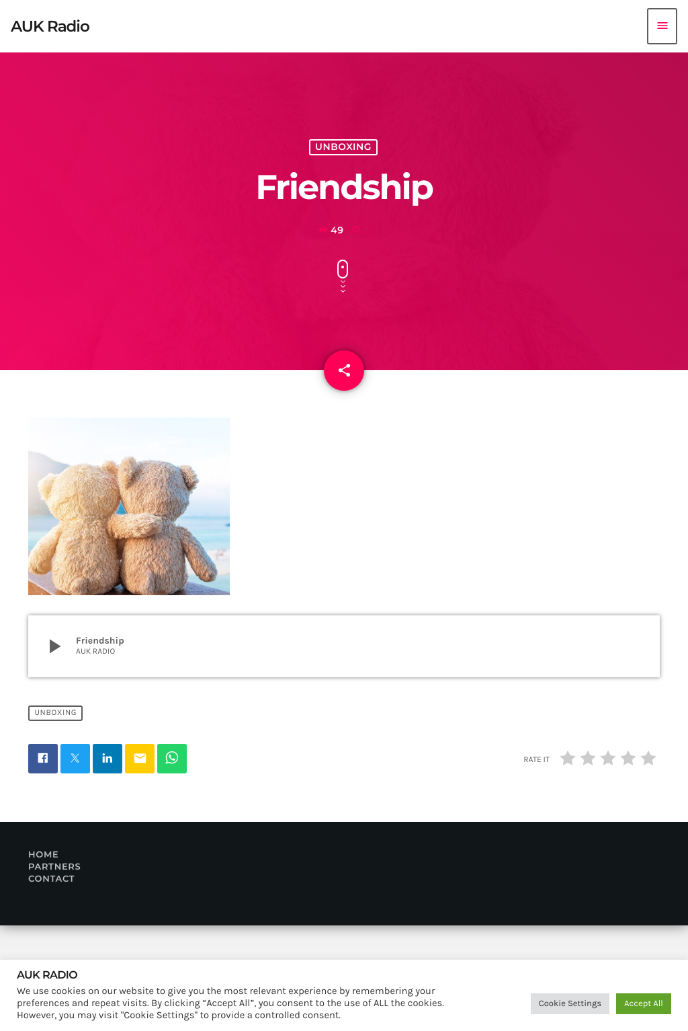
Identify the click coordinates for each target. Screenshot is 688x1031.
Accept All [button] (643, 1004)
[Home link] (50, 26)
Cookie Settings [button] (570, 1004)
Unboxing (343, 181)
